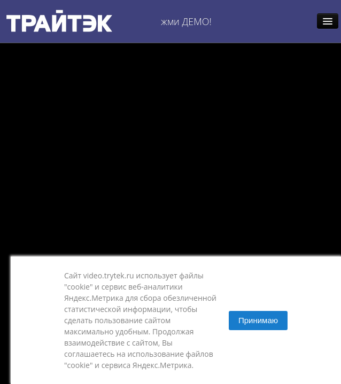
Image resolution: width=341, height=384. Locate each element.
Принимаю (258, 320)
